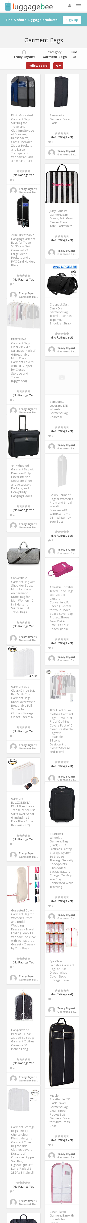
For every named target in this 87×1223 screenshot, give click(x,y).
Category (55, 54)
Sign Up (72, 20)
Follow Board (38, 66)
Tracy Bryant (28, 189)
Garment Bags (29, 192)
